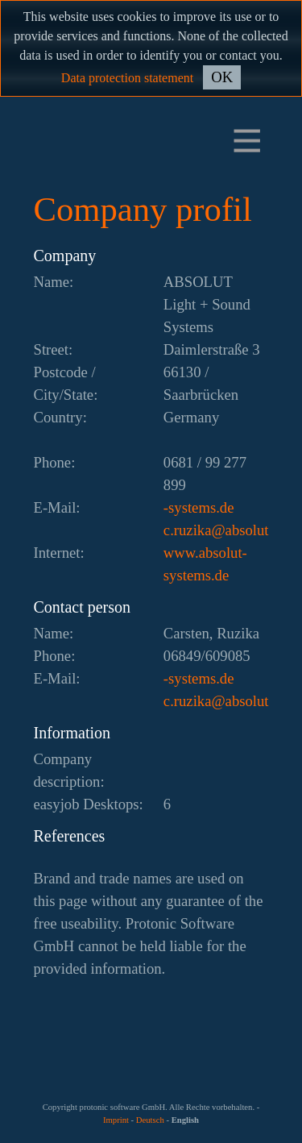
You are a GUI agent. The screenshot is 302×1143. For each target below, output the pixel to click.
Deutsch (150, 1120)
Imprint (116, 1120)
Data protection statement (127, 78)
